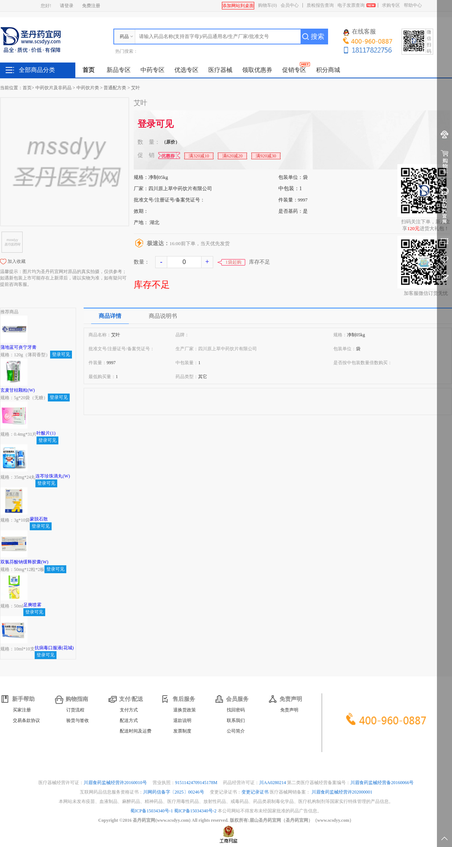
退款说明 (182, 720)
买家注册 (22, 710)
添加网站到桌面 (238, 5)
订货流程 (75, 710)
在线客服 (360, 32)
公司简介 (236, 731)
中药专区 (152, 70)
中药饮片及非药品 (53, 87)
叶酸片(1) (46, 433)
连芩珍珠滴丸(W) (52, 476)
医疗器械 (220, 70)
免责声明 (289, 710)
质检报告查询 (320, 5)
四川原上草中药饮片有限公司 (180, 188)
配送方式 (129, 720)
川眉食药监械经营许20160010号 (116, 782)
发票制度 (182, 731)
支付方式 (129, 710)
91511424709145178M (196, 782)
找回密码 (236, 710)
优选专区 (186, 70)
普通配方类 (115, 87)
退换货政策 (184, 710)
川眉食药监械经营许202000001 (342, 792)
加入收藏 (17, 261)
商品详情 (110, 316)
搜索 (317, 36)
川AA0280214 (273, 782)
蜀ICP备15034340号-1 (151, 810)
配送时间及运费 (135, 731)
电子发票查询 (351, 5)
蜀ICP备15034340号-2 (195, 810)
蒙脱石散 (39, 519)
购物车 (267, 5)
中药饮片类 (87, 87)
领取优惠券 (257, 70)
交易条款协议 (26, 720)
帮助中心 (413, 5)
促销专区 (294, 70)
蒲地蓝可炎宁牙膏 (18, 347)
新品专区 (119, 70)
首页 (88, 70)
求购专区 (391, 5)
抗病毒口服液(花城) (54, 647)
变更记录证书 (255, 792)
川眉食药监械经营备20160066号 (382, 782)
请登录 (66, 5)
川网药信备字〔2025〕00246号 (174, 792)
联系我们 (236, 720)
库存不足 (152, 285)
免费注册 (91, 5)
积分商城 (328, 70)
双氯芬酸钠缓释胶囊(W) (24, 562)
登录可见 (155, 124)
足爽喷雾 (32, 604)
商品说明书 (163, 316)
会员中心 (290, 5)
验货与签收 (77, 720)
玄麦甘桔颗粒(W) (17, 390)
